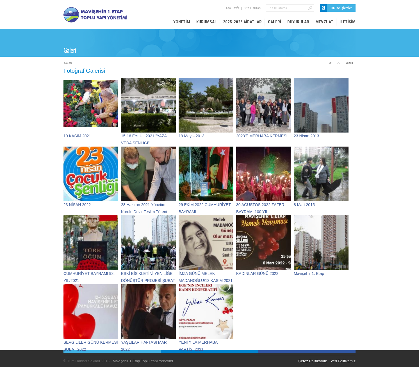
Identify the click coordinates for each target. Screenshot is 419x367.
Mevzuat (324, 21)
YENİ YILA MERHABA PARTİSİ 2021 (198, 343)
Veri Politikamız (343, 361)
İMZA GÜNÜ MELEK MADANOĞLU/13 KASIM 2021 (206, 274)
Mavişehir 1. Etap (309, 273)
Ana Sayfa (233, 8)
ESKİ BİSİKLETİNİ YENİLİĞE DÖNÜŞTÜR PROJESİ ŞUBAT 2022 (148, 274)
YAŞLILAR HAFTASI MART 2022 (145, 343)
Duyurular (298, 21)
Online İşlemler (341, 8)
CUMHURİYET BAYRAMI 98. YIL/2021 (89, 274)
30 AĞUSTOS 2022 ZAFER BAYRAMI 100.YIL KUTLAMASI (260, 205)
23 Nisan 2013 (306, 136)
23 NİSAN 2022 (77, 204)
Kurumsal (206, 21)
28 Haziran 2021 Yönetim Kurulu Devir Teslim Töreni (144, 205)
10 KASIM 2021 (77, 136)
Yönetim (181, 21)
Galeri (274, 21)
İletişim (348, 21)
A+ (331, 62)
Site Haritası (252, 8)
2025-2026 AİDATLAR (242, 21)
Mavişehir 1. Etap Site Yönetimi (105, 14)
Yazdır (349, 62)
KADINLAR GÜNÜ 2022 (257, 273)
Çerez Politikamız (312, 361)
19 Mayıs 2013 (191, 136)
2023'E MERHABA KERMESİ (261, 136)
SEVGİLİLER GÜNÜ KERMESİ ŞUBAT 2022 (90, 343)
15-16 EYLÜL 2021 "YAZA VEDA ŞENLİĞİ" (144, 137)
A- (339, 62)
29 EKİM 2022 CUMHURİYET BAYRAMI (205, 205)
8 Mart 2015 (304, 204)
